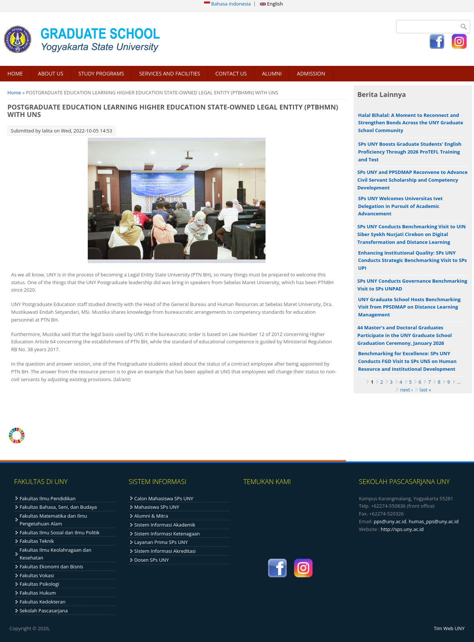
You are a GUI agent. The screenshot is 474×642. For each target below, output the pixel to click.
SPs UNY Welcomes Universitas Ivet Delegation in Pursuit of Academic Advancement (400, 206)
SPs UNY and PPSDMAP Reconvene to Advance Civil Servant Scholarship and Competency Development (412, 180)
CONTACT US (231, 73)
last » (425, 389)
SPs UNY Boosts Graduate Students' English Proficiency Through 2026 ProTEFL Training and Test (409, 152)
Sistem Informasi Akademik (165, 524)
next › (406, 389)
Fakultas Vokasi (37, 575)
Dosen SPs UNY (151, 560)
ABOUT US (50, 73)
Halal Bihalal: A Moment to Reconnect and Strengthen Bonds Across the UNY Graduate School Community (410, 123)
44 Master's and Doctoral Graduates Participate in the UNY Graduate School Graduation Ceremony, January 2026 (404, 335)
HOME (15, 73)
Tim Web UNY (449, 628)
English (271, 3)
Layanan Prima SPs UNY (161, 542)
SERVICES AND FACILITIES (169, 73)
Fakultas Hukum (38, 592)
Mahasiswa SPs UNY (157, 507)
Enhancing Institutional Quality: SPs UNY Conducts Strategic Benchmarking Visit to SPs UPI (412, 260)
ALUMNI (271, 73)
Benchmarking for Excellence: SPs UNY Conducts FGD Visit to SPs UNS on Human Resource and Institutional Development (407, 361)
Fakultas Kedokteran (43, 601)
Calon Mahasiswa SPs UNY (163, 498)
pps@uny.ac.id (390, 521)
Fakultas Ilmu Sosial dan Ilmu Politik (60, 532)
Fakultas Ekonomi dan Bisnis (51, 566)
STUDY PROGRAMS (101, 73)
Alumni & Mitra (151, 515)
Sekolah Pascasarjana (44, 610)
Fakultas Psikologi (39, 584)
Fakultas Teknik (37, 541)
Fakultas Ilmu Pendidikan (48, 498)
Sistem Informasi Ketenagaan (167, 533)
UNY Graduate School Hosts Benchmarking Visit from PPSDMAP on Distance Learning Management (409, 307)
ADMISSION (311, 73)
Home (14, 92)
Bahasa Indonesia (227, 3)
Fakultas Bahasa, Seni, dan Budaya (58, 507)
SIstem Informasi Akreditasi (165, 551)
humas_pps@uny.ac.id (434, 521)
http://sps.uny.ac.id (402, 529)
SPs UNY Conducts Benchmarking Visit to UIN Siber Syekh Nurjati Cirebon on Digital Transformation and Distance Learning (411, 234)
